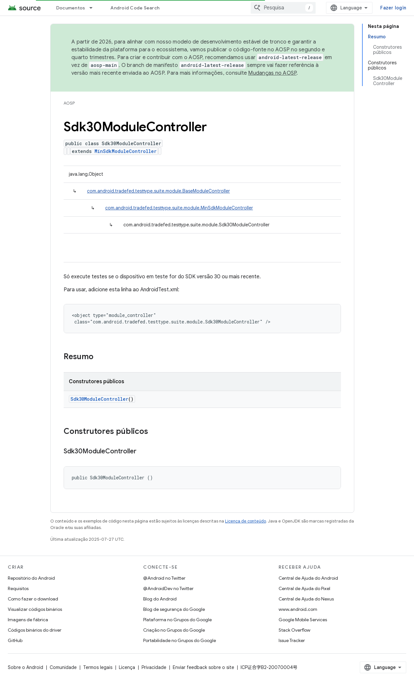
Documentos (70, 8)
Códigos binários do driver (34, 630)
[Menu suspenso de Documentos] (94, 8)
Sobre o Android (25, 667)
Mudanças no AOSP (272, 73)
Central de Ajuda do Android (308, 578)
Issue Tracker (292, 640)
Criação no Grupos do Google (174, 630)
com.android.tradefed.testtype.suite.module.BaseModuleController (158, 191)
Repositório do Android (31, 578)
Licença (127, 667)
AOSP (69, 103)
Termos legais (97, 667)
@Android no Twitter (164, 578)
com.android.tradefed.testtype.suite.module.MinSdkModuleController (179, 208)
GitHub (15, 640)
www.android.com (298, 609)
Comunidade (63, 667)
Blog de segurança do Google (174, 609)
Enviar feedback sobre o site (203, 667)
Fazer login (393, 8)
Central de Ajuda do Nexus (306, 599)
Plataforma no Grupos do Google (177, 620)
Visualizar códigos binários (35, 609)
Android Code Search (134, 8)
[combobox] (283, 8)
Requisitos (18, 588)
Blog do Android (160, 599)
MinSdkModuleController (125, 151)
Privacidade (154, 667)
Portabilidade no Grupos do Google (179, 640)
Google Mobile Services (303, 620)
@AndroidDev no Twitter (168, 588)
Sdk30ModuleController (99, 399)
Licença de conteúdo (245, 521)
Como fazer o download (33, 599)
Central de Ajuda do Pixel (304, 588)
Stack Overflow (294, 630)
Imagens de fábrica (28, 620)
